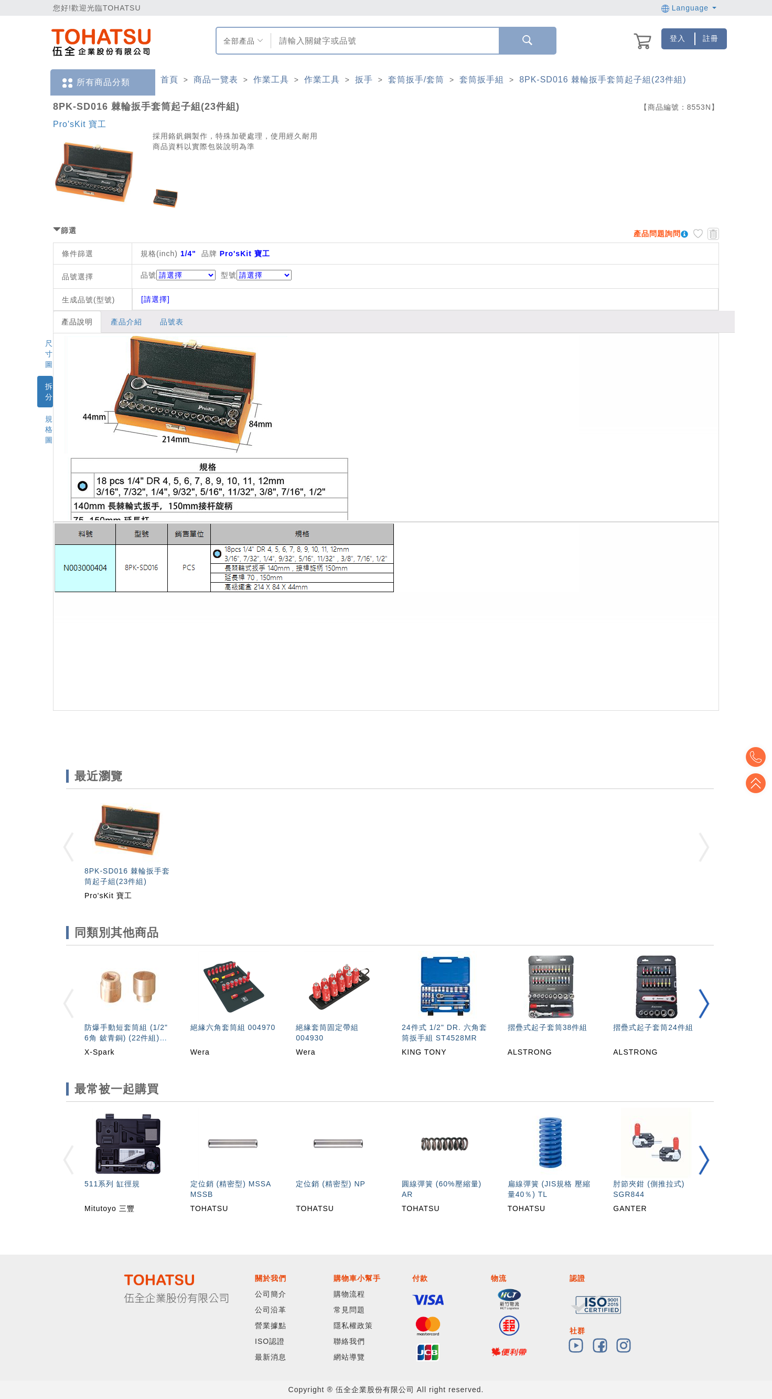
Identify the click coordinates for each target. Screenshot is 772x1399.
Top (756, 783)
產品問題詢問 (657, 233)
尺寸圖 (49, 354)
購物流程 (349, 1294)
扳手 (364, 79)
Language (688, 8)
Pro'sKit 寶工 (79, 124)
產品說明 (77, 322)
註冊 (711, 38)
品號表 (172, 322)
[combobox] (384, 40)
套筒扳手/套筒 (416, 79)
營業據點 (270, 1325)
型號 (256, 275)
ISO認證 (270, 1341)
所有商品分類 (95, 82)
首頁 (169, 79)
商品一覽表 (216, 79)
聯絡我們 (349, 1341)
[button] (704, 1003)
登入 (677, 38)
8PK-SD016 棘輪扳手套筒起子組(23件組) (602, 79)
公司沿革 (270, 1310)
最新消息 (270, 1357)
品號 (178, 275)
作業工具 (271, 79)
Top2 (756, 756)
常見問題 (349, 1310)
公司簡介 (270, 1294)
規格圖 (49, 429)
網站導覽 (349, 1357)
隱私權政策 (353, 1325)
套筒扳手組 (481, 79)
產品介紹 (126, 322)
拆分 (49, 391)
